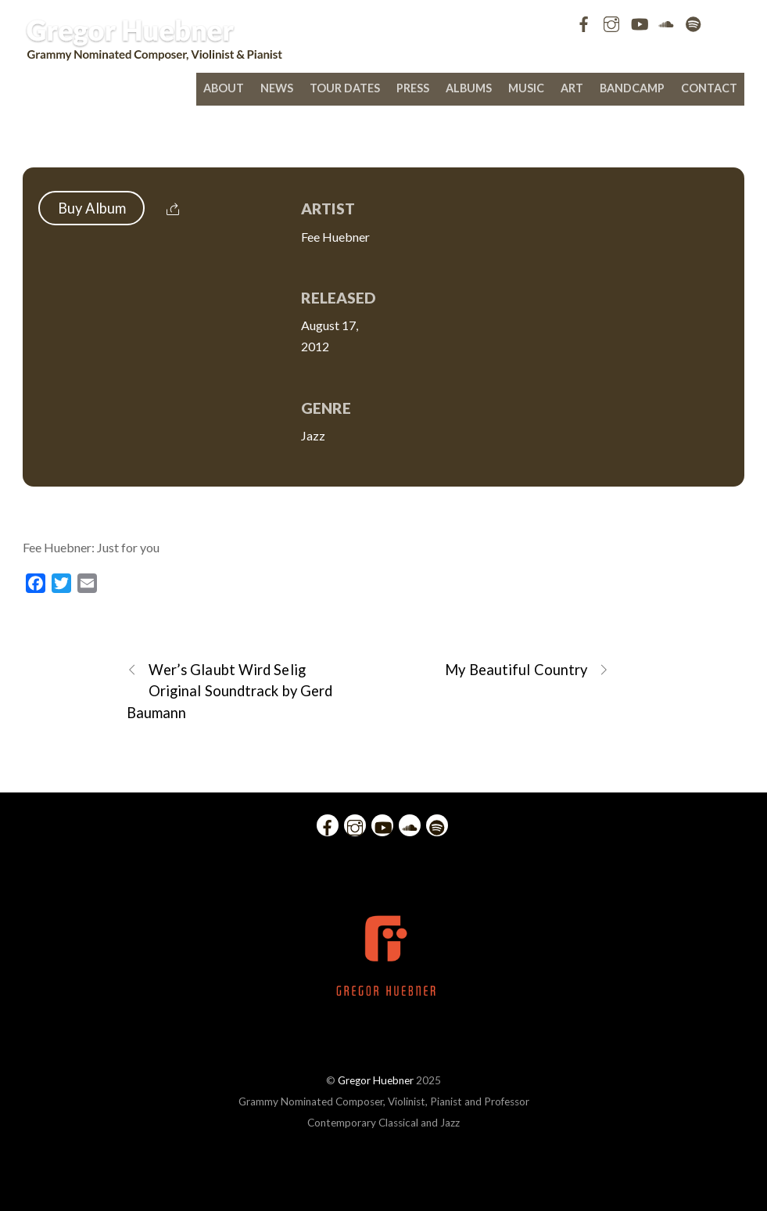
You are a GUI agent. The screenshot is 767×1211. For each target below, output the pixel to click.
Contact (709, 88)
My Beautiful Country (527, 670)
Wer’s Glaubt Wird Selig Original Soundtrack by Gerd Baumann (229, 689)
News (276, 88)
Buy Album (92, 208)
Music (526, 88)
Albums (469, 88)
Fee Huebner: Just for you (383, 134)
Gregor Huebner (376, 1080)
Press (412, 88)
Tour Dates (345, 88)
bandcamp (632, 88)
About (223, 88)
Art (572, 88)
